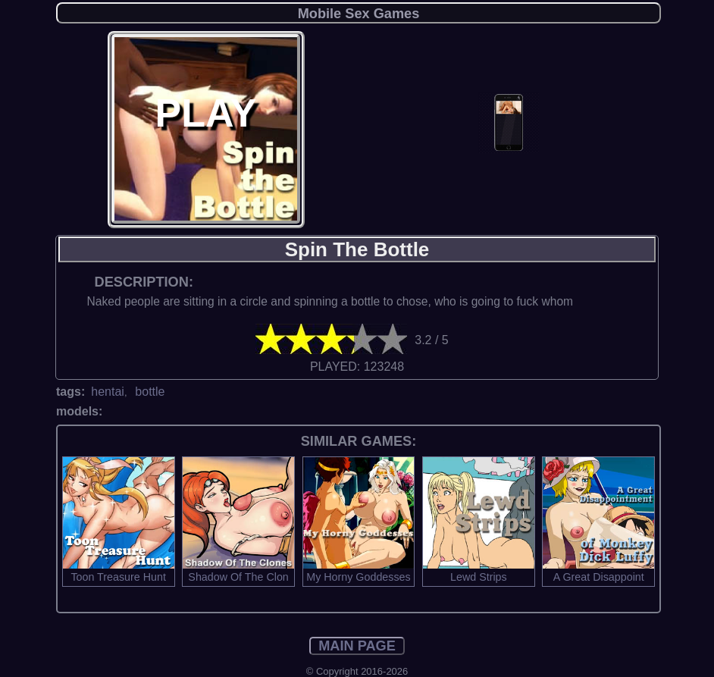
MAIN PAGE (357, 645)
